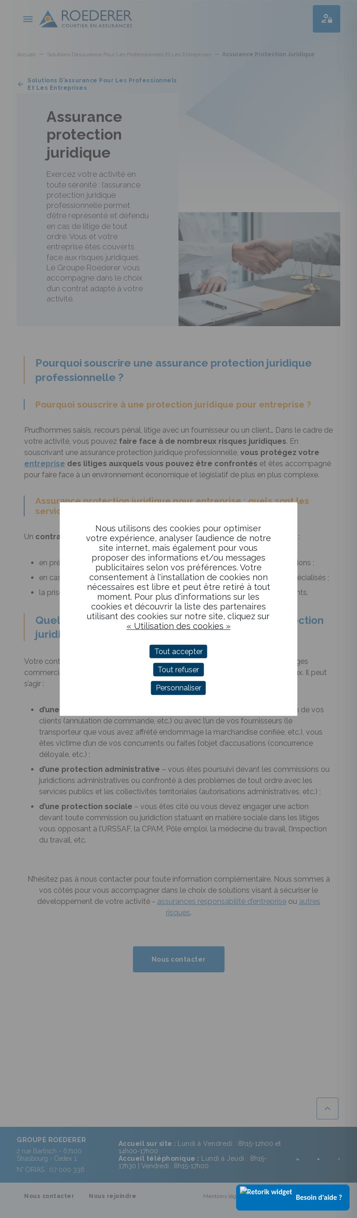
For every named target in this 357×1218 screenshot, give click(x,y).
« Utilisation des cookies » (178, 626)
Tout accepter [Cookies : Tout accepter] (178, 651)
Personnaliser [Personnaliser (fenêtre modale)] (178, 687)
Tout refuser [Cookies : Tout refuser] (178, 669)
